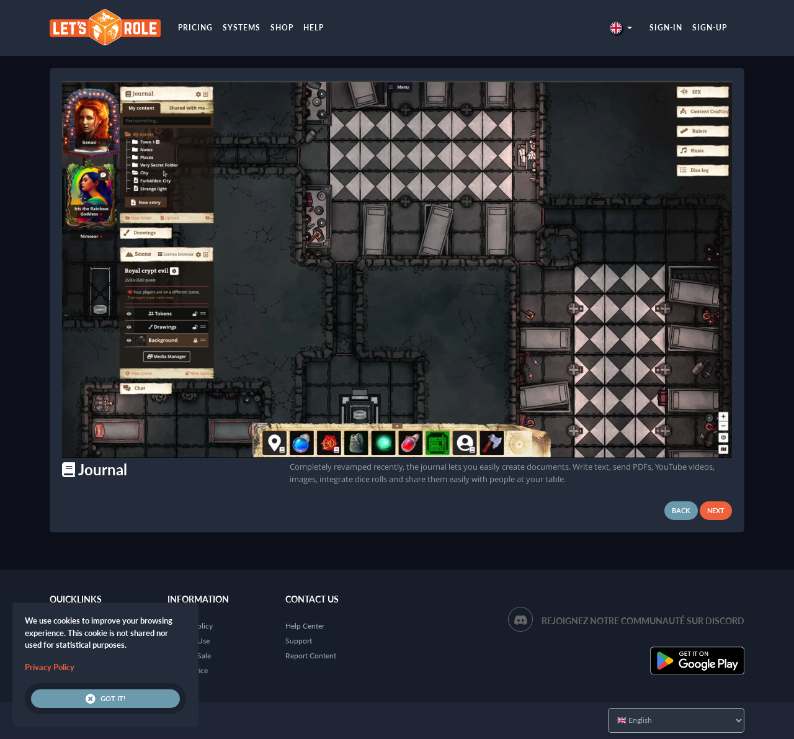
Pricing (195, 27)
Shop (281, 27)
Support (298, 640)
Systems (242, 27)
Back (681, 510)
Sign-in (665, 27)
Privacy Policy (49, 667)
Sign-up (709, 27)
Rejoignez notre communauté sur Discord (643, 621)
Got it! (105, 699)
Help (313, 27)
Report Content (310, 655)
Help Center (304, 625)
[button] (621, 28)
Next (716, 510)
